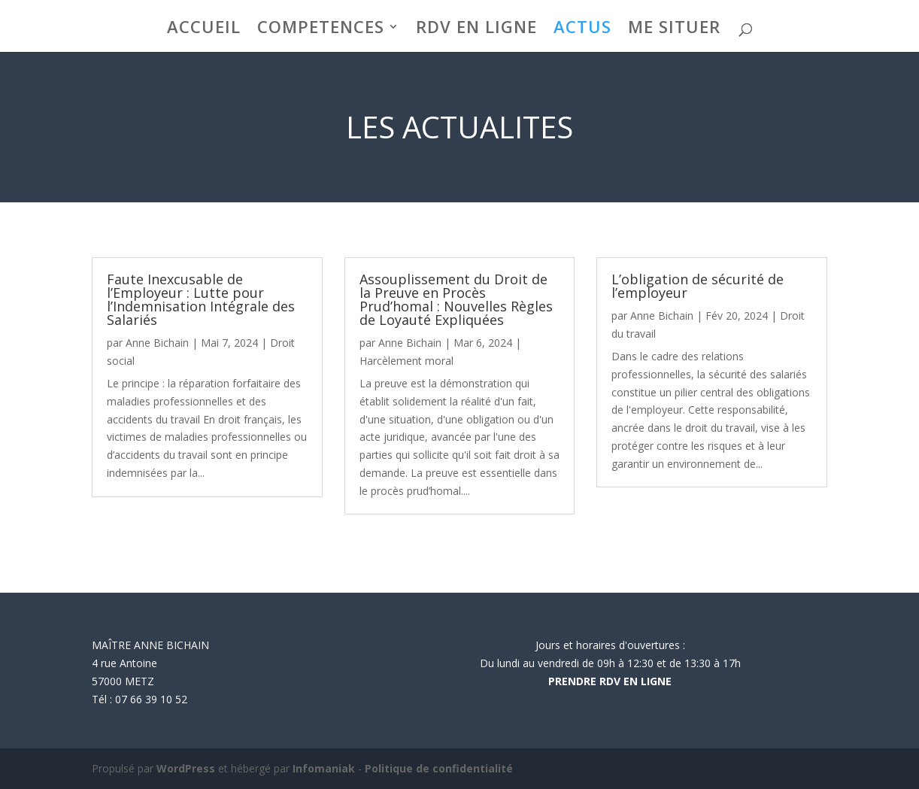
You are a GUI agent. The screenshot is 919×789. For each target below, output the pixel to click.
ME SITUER (674, 29)
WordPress (185, 768)
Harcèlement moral (406, 361)
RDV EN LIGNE (476, 29)
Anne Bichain (157, 342)
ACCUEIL (204, 29)
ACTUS (582, 29)
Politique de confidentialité (439, 768)
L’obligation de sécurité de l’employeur (697, 286)
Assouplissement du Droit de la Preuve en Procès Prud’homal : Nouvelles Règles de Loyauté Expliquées (456, 299)
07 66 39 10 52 (151, 699)
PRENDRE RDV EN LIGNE (610, 681)
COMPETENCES (320, 29)
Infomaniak (324, 768)
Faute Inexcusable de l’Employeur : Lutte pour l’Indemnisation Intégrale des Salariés (201, 299)
